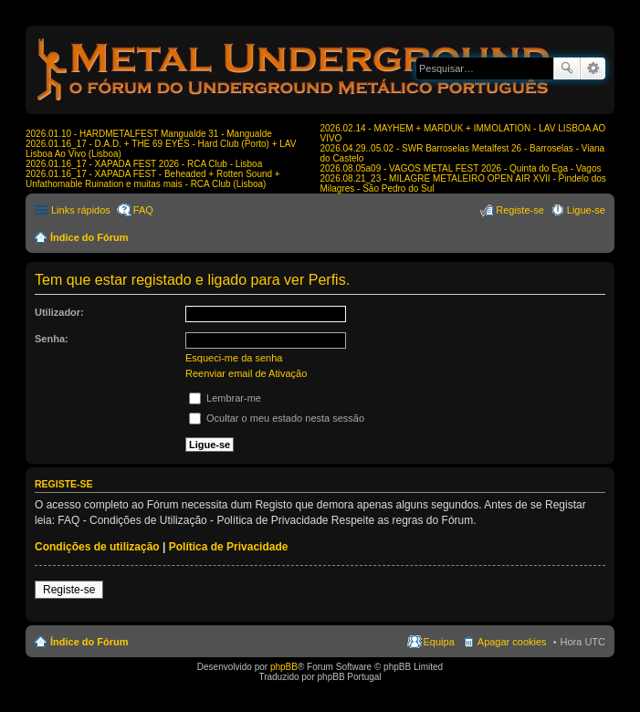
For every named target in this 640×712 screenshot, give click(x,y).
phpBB (284, 667)
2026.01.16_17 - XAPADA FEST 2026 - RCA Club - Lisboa (144, 164)
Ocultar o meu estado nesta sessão (276, 418)
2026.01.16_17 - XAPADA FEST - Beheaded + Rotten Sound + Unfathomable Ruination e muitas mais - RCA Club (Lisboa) (153, 179)
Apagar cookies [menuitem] (512, 641)
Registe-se (69, 589)
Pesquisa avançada (593, 68)
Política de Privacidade (229, 546)
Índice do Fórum (89, 237)
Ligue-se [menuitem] (586, 209)
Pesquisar (567, 68)
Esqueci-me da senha (233, 357)
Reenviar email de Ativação (246, 373)
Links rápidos (80, 209)
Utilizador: (59, 312)
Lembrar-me (225, 398)
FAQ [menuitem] (143, 209)
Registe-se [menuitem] (520, 209)
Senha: (51, 338)
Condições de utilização (97, 546)
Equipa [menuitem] (439, 641)
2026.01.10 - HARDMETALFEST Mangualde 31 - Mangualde (149, 134)
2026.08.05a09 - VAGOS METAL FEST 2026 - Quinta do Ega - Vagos (461, 168)
